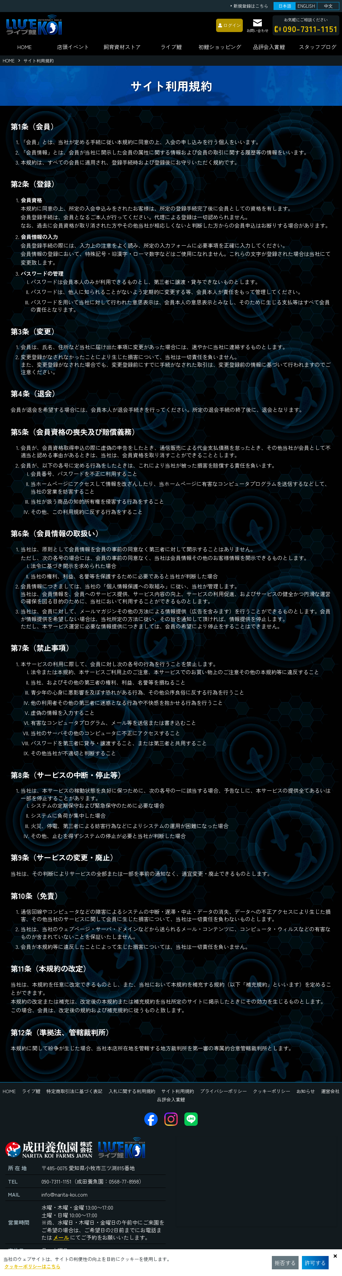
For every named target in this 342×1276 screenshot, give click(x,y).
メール (61, 1237)
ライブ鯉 (171, 47)
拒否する (285, 1263)
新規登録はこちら (250, 6)
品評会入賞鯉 (171, 1099)
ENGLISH (306, 6)
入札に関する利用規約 (132, 1091)
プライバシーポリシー (223, 1091)
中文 (328, 6)
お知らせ (305, 1091)
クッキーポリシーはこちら (32, 1266)
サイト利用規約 (177, 1091)
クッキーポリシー (271, 1091)
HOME (24, 47)
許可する (315, 1263)
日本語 (284, 6)
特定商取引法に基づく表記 (74, 1091)
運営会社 (330, 1091)
